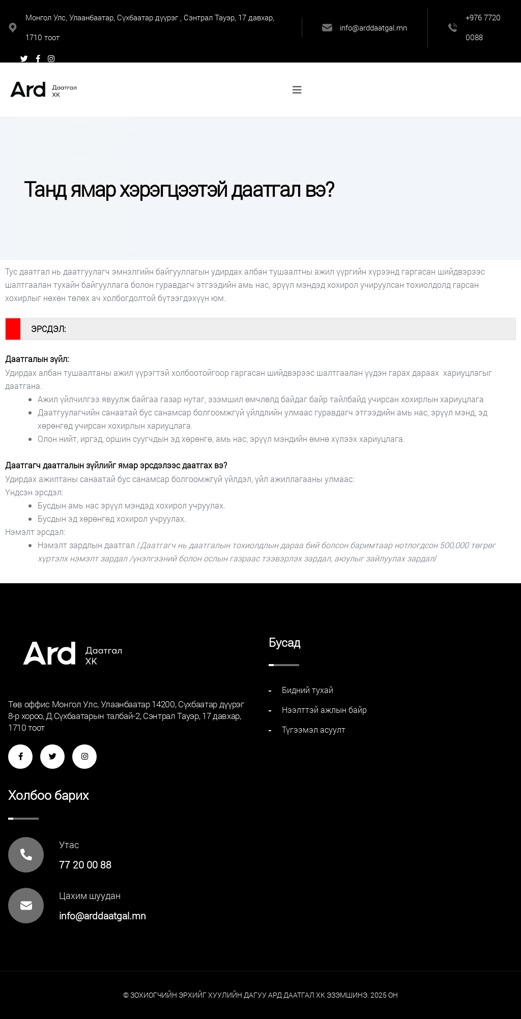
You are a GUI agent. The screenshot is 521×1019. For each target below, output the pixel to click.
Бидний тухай (307, 689)
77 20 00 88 (85, 864)
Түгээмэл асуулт (313, 729)
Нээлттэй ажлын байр (324, 709)
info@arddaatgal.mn (373, 27)
